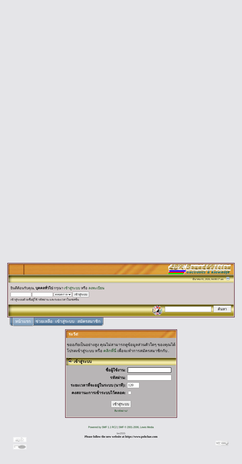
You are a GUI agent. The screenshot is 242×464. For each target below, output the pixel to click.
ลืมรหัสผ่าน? (121, 411)
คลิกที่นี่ (109, 351)
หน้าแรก (23, 321)
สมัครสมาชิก (88, 321)
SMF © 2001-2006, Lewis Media (136, 427)
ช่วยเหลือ (44, 321)
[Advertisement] (121, 76)
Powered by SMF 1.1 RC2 (102, 427)
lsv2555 (121, 433)
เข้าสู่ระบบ (72, 288)
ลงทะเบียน (96, 288)
